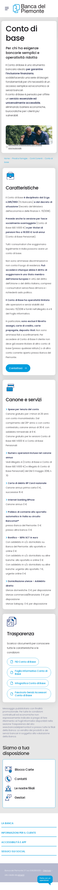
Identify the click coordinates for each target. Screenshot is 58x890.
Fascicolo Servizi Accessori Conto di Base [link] (28, 694)
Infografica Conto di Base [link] (27, 683)
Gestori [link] (15, 797)
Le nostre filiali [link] (20, 788)
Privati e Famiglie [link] (20, 158)
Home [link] (7, 158)
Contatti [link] (16, 779)
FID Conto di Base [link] (23, 662)
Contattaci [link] (18, 368)
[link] (47, 870)
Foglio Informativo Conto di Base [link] (28, 672)
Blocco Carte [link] (19, 769)
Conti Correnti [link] (36, 158)
